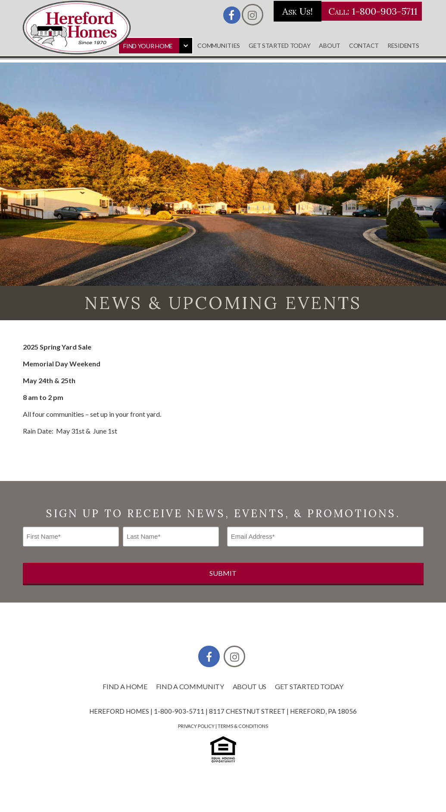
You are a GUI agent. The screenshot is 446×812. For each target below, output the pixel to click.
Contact (364, 45)
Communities (218, 45)
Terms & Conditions (243, 726)
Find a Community (190, 686)
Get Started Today (279, 45)
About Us (249, 686)
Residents (403, 45)
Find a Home (125, 686)
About (329, 45)
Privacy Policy (196, 726)
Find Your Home (148, 46)
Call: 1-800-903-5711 (348, 11)
